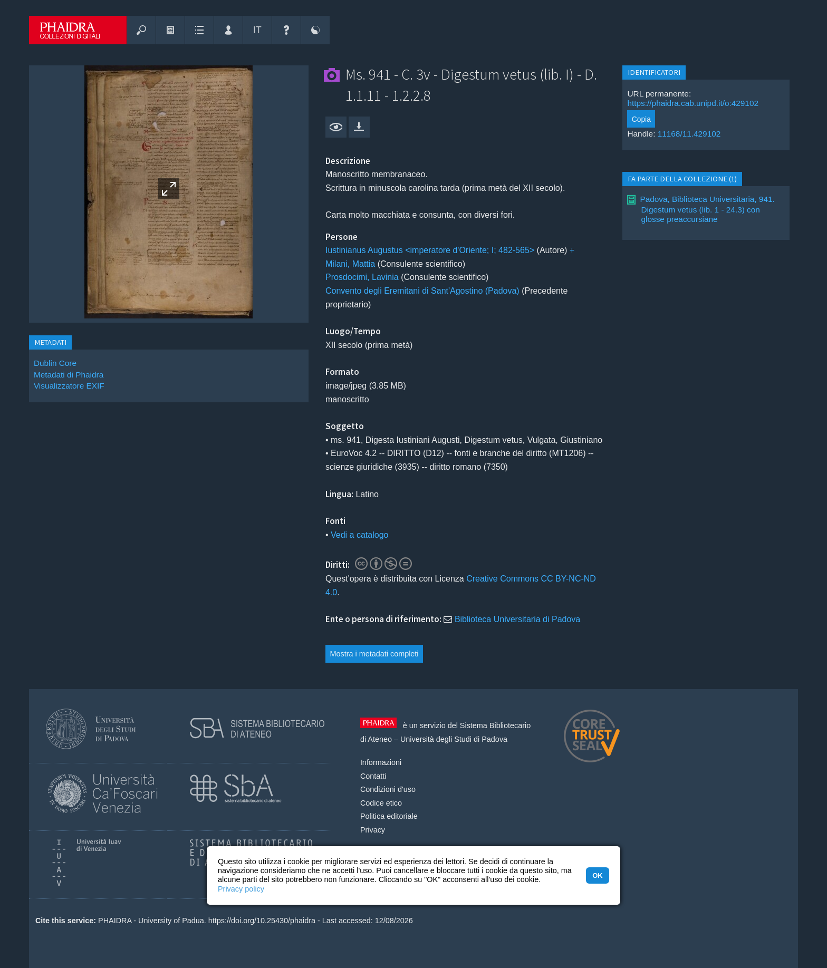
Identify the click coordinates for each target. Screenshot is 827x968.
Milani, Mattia (350, 263)
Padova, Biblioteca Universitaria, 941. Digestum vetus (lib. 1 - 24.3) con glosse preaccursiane (707, 209)
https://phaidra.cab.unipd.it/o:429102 (692, 103)
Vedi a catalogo (359, 534)
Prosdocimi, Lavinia (362, 277)
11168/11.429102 (689, 133)
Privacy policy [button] (241, 889)
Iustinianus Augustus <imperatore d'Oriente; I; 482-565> (429, 250)
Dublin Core (55, 363)
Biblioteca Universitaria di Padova (517, 619)
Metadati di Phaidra (68, 374)
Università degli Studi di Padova (453, 739)
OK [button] (597, 875)
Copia (641, 119)
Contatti (373, 776)
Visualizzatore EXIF (69, 385)
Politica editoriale (389, 816)
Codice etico (381, 803)
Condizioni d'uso (388, 789)
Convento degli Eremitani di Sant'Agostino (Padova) (422, 290)
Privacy (372, 830)
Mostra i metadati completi (374, 654)
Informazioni (380, 762)
